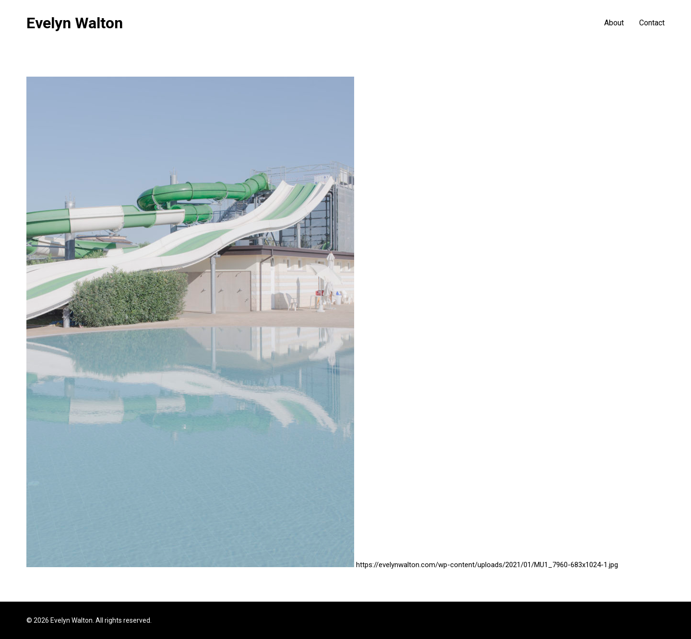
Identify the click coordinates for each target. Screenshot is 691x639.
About (614, 23)
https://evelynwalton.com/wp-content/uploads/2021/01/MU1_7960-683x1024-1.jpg (487, 564)
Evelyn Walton (74, 23)
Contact (652, 23)
